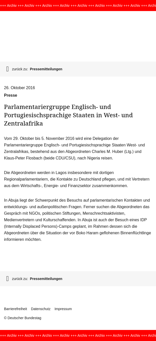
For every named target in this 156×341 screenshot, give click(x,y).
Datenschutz (41, 309)
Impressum (63, 309)
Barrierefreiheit (15, 309)
